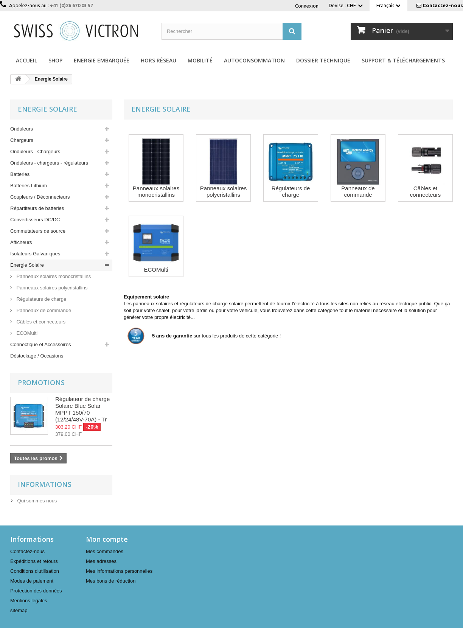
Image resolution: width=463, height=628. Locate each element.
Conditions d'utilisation (34, 571)
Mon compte (107, 539)
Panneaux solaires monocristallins (53, 276)
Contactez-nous (443, 5)
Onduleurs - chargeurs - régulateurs (49, 163)
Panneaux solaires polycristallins (51, 288)
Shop (55, 60)
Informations (44, 484)
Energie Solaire (27, 265)
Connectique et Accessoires (40, 344)
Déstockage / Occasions (36, 356)
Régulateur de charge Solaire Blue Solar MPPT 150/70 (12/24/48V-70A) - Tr (82, 409)
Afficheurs (21, 242)
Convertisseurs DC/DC (35, 219)
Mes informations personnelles (119, 571)
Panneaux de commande (43, 310)
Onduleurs (21, 129)
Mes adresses (101, 561)
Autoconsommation (254, 60)
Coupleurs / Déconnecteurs (40, 197)
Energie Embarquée (101, 60)
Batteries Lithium (28, 185)
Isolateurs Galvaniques (35, 253)
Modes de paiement (31, 581)
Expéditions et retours (34, 561)
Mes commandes (104, 551)
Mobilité (200, 60)
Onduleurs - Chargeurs (35, 151)
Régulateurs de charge (40, 299)
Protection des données (36, 591)
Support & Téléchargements (403, 60)
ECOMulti (26, 333)
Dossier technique (323, 60)
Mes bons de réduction (111, 581)
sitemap (19, 610)
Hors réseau (158, 60)
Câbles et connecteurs (40, 322)
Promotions (41, 382)
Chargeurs (21, 140)
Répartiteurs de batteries (37, 208)
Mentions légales (28, 600)
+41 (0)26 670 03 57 (71, 5)
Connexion (307, 5)
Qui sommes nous (36, 501)
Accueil (26, 60)
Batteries (20, 174)
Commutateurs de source (37, 231)
